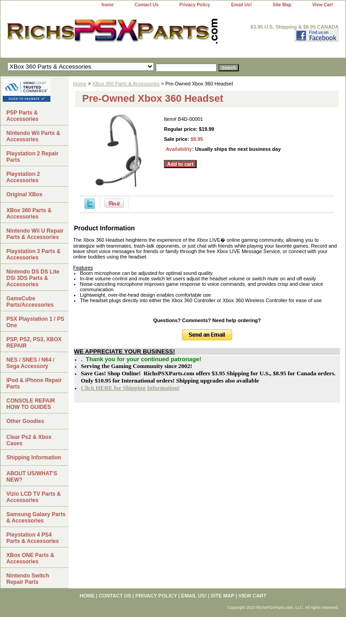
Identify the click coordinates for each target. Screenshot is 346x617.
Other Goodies (25, 421)
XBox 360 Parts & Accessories (126, 83)
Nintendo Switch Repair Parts (27, 578)
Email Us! (241, 4)
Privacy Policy (194, 4)
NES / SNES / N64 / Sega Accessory (30, 363)
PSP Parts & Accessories (22, 115)
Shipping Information (33, 457)
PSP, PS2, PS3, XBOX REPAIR (34, 342)
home (108, 4)
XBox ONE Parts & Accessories (30, 558)
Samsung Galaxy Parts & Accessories (35, 517)
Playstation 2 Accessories (23, 177)
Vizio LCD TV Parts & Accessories (33, 497)
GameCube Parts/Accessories (30, 301)
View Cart (322, 4)
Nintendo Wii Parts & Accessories (33, 136)
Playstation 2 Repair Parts (32, 156)
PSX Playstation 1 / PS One (35, 322)
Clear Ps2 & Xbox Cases (28, 440)
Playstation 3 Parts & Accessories (33, 254)
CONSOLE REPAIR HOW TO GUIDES (30, 404)
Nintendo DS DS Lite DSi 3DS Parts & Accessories (32, 278)
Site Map (281, 4)
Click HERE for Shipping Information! (130, 387)
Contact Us (146, 4)
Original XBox (24, 194)
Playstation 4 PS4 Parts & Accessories (32, 538)
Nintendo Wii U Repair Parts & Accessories (35, 234)
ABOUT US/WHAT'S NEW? (31, 476)
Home (79, 83)
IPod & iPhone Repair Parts (34, 383)
